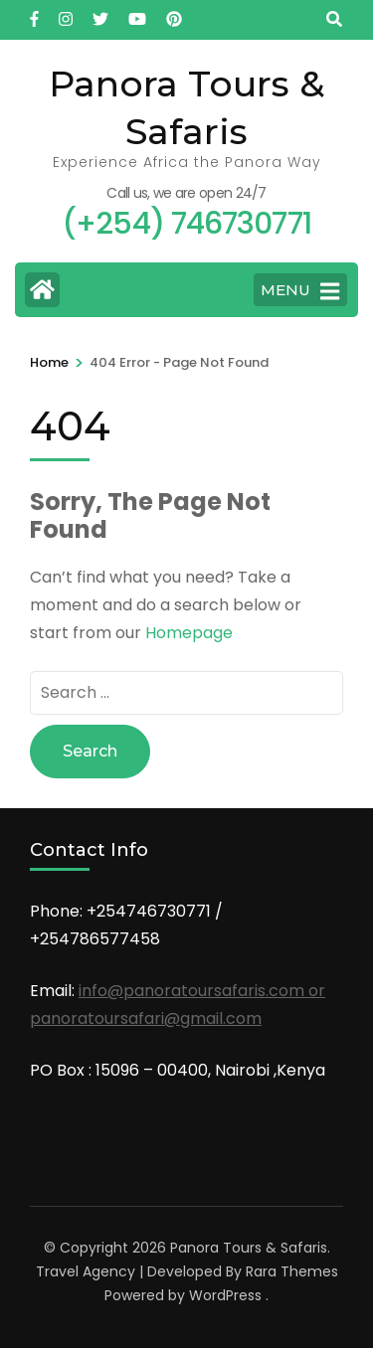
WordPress (225, 1295)
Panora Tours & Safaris (248, 1248)
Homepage (189, 632)
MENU (300, 291)
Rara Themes (292, 1271)
